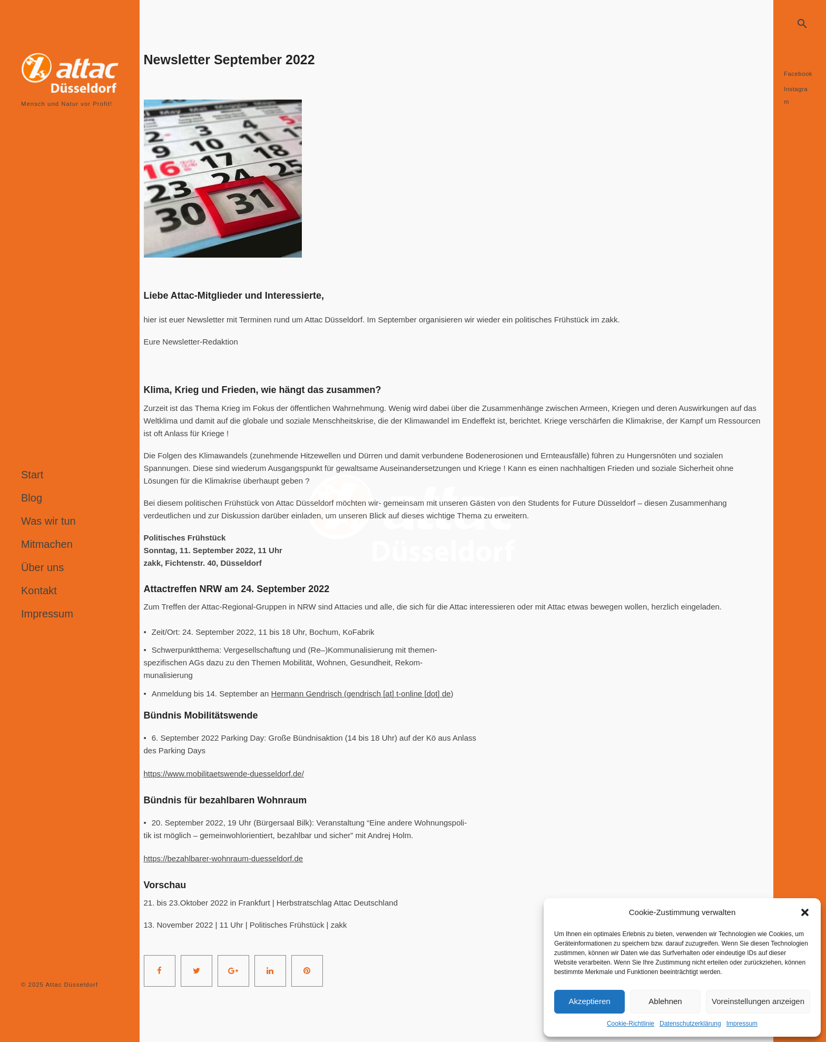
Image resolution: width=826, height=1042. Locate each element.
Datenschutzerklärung (690, 1023)
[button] (805, 912)
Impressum (742, 1023)
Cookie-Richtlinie (630, 1023)
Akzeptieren (589, 1001)
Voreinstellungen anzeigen (758, 1001)
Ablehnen (665, 1001)
